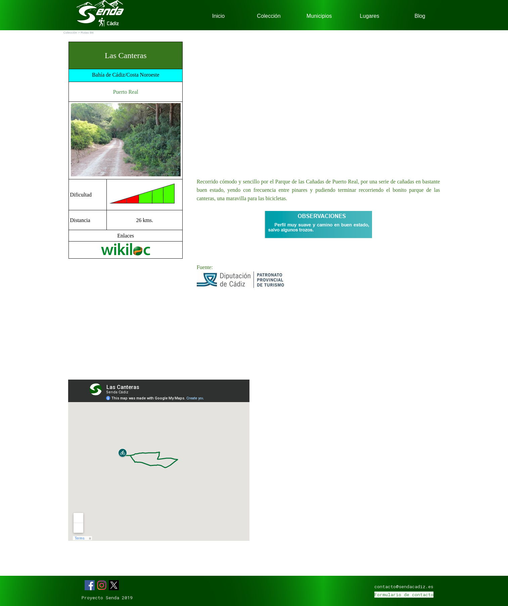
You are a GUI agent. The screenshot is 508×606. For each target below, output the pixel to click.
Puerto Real (125, 92)
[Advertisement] (125, 319)
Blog (419, 16)
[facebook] (90, 585)
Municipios (319, 16)
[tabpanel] (125, 150)
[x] (114, 585)
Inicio (218, 16)
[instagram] (102, 585)
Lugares (369, 16)
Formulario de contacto (403, 595)
